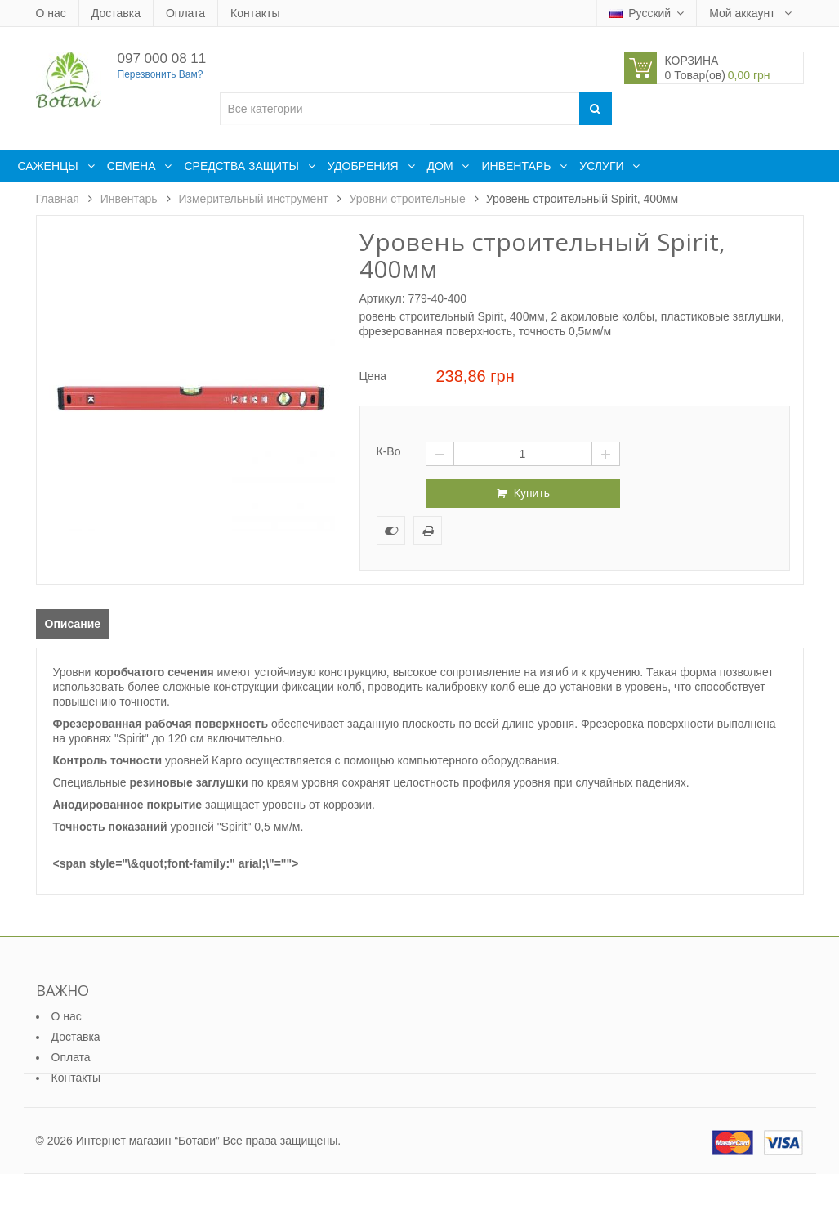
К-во (389, 451)
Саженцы (50, 166)
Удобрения (365, 166)
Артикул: (382, 298)
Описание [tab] (73, 623)
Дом (442, 166)
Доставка (116, 13)
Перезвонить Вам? (160, 74)
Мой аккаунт (743, 13)
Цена (373, 376)
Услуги (603, 166)
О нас (51, 13)
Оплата (185, 13)
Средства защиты (242, 166)
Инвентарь (517, 166)
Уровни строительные (408, 198)
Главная (57, 198)
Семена (133, 166)
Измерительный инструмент (253, 198)
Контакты (254, 13)
